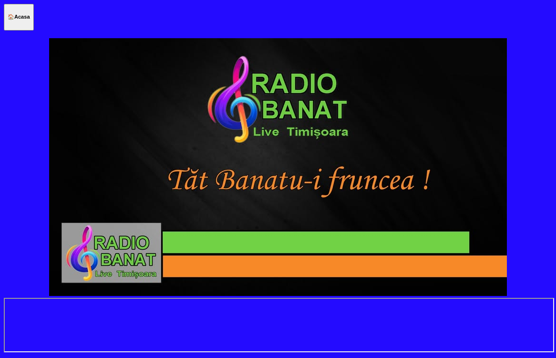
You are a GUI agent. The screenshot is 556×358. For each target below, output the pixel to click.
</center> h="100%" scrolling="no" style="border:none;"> (279, 325)
